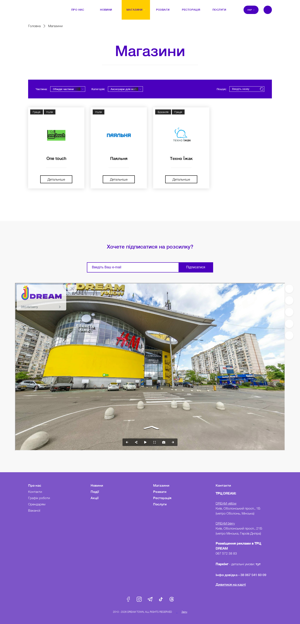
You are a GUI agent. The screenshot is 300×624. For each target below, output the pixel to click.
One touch (56, 158)
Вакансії (34, 510)
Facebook (128, 599)
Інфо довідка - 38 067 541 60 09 (241, 575)
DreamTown (36, 7)
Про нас (34, 485)
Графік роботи (39, 498)
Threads (171, 599)
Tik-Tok (160, 599)
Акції (95, 498)
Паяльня (119, 158)
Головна (34, 26)
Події (95, 491)
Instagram (139, 599)
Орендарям (36, 504)
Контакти (35, 491)
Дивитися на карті (231, 584)
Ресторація (162, 498)
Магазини (161, 485)
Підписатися (195, 267)
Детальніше (56, 179)
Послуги (160, 504)
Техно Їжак (181, 158)
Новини (97, 485)
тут (258, 564)
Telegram (150, 599)
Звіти (184, 611)
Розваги (159, 491)
